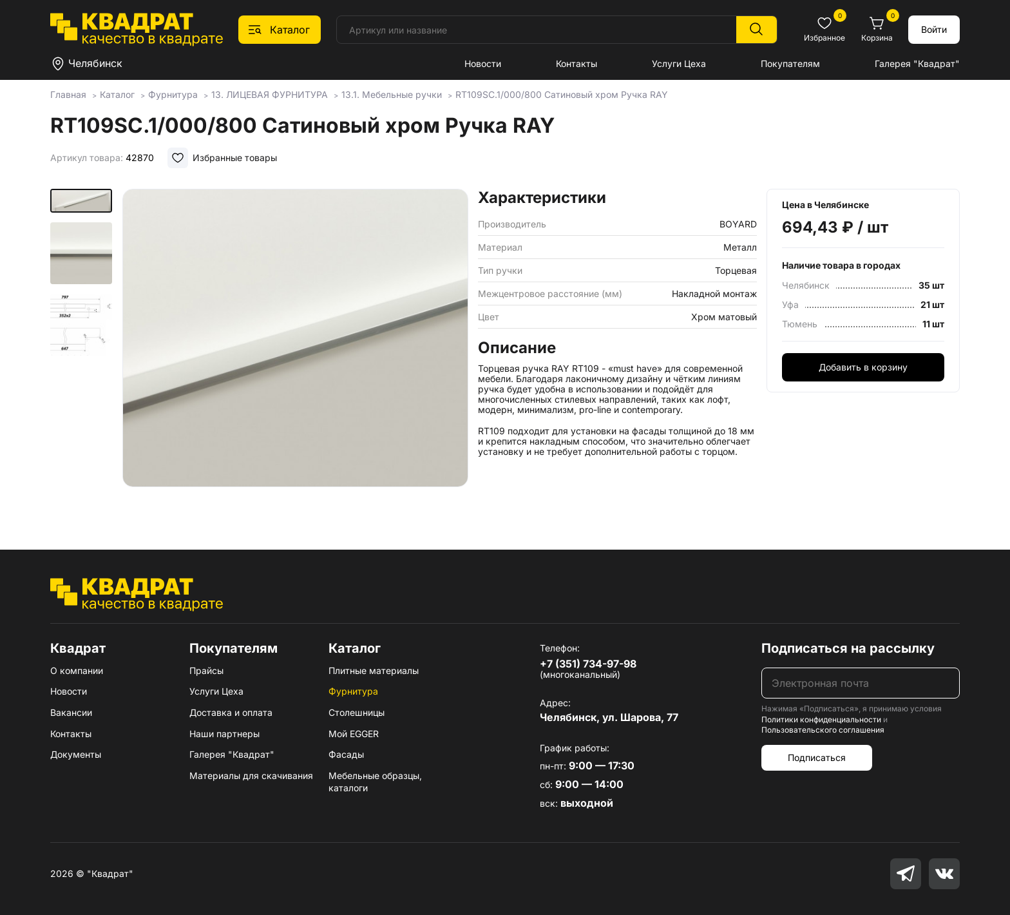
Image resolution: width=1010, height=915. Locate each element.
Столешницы (357, 712)
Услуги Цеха (679, 63)
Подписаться (817, 757)
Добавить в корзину (863, 366)
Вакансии (71, 712)
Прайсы (206, 670)
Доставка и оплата (230, 712)
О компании (76, 670)
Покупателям (790, 63)
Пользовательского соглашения (822, 730)
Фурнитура (353, 691)
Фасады (346, 754)
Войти (934, 29)
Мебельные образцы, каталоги (375, 782)
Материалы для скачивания (251, 775)
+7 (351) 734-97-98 (588, 663)
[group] (295, 350)
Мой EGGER (354, 733)
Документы (75, 754)
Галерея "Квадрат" (917, 63)
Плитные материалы (374, 670)
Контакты (576, 63)
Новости (482, 63)
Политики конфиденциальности (821, 719)
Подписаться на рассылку (848, 648)
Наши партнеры (224, 733)
